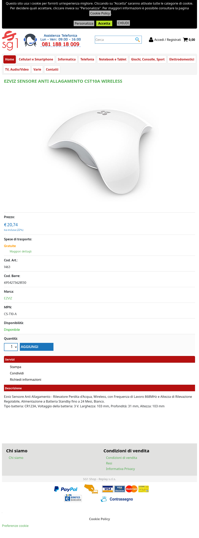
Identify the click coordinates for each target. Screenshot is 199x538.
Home (9, 59)
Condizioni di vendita (121, 458)
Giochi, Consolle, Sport (148, 59)
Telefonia (87, 59)
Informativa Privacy (120, 469)
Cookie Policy (100, 13)
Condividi (17, 373)
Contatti (52, 69)
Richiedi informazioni (25, 379)
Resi (109, 463)
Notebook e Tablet (112, 59)
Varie (37, 69)
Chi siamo (16, 458)
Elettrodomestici (181, 59)
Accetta (104, 23)
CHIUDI (123, 23)
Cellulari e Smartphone (36, 59)
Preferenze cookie (15, 526)
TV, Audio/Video (17, 69)
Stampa (15, 367)
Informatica (67, 59)
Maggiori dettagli (21, 251)
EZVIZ (8, 298)
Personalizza (84, 23)
